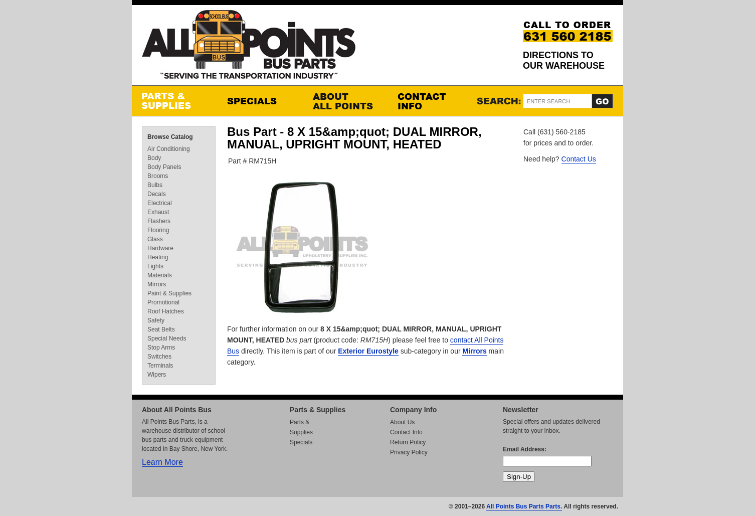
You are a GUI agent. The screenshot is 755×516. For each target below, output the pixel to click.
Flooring (158, 230)
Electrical (159, 203)
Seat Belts (161, 329)
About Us (402, 422)
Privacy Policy (409, 452)
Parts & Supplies (174, 101)
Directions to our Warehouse (564, 60)
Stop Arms (161, 347)
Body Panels (164, 166)
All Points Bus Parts (248, 47)
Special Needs (166, 338)
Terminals (160, 365)
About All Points (345, 101)
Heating (157, 257)
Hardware (160, 248)
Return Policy (408, 442)
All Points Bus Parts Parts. (524, 506)
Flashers (158, 221)
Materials (159, 275)
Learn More (162, 462)
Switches (159, 356)
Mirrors (474, 351)
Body (154, 157)
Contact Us (578, 159)
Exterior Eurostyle (368, 351)
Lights (155, 266)
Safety (155, 320)
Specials (259, 101)
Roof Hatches (165, 311)
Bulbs (154, 185)
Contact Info (430, 101)
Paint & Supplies (169, 293)
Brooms (157, 176)
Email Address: (524, 449)
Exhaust (158, 212)
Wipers (156, 374)
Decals (156, 194)
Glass (155, 239)
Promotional (163, 302)
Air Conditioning (168, 148)
